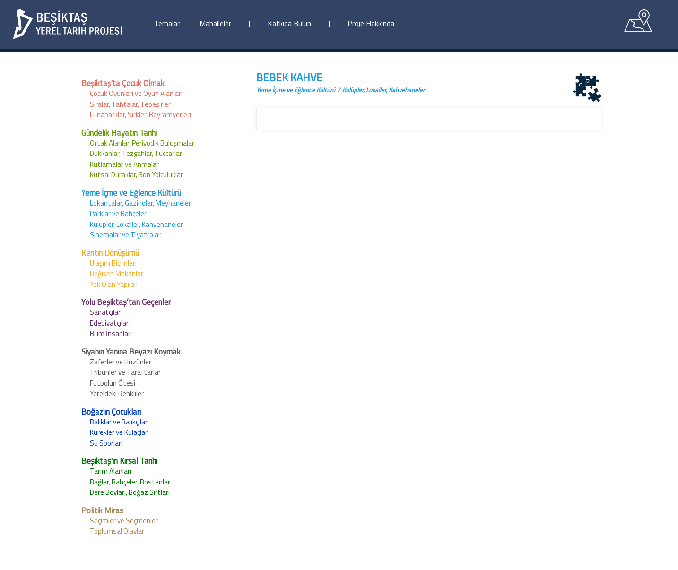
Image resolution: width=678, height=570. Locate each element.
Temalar (167, 23)
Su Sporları (106, 443)
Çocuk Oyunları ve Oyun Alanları (136, 93)
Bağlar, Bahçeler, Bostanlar (130, 481)
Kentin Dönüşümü (110, 253)
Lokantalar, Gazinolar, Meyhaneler (140, 203)
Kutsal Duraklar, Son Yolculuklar (136, 174)
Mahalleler (215, 23)
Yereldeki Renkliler (117, 393)
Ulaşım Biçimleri (113, 263)
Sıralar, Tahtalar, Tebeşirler (130, 104)
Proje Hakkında (371, 23)
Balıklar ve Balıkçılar (119, 421)
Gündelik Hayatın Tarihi (119, 133)
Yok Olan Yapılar (113, 284)
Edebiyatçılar (109, 323)
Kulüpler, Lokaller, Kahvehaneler (136, 224)
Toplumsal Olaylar (117, 531)
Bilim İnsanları (111, 333)
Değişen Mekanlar (116, 273)
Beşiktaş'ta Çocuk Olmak (123, 83)
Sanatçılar (105, 312)
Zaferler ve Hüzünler (120, 361)
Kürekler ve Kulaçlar (119, 432)
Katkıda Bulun (289, 23)
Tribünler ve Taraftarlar (125, 372)
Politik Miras (102, 510)
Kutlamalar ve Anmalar (124, 164)
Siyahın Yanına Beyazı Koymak (131, 351)
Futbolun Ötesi (112, 383)
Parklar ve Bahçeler (118, 213)
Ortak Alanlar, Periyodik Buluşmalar (142, 143)
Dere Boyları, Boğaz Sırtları (130, 492)
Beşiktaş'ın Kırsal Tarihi (119, 461)
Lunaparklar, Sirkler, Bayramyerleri (140, 114)
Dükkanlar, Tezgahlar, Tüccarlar (136, 153)
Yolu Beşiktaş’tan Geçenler (126, 302)
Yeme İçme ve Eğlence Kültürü (131, 193)
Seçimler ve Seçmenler (124, 520)
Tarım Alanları (110, 471)
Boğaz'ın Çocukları (111, 412)
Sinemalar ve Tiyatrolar (125, 234)
